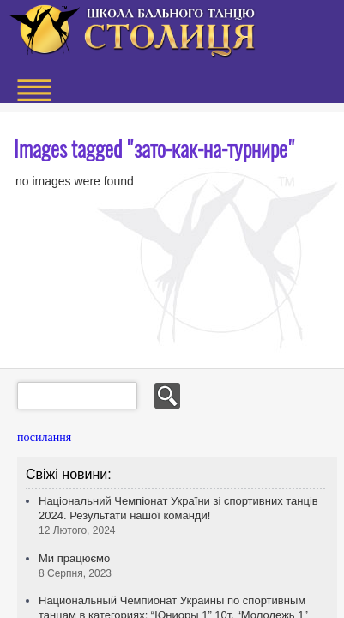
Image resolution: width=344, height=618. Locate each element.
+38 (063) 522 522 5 (248, 77)
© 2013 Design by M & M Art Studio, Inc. (252, 510)
